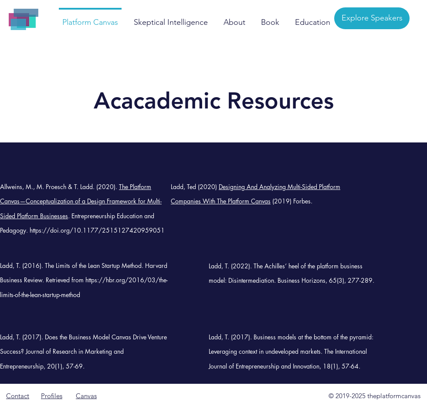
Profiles (51, 396)
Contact (17, 396)
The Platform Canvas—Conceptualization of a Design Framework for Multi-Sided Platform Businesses (81, 201)
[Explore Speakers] (372, 18)
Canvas (86, 396)
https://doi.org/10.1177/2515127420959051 (97, 230)
